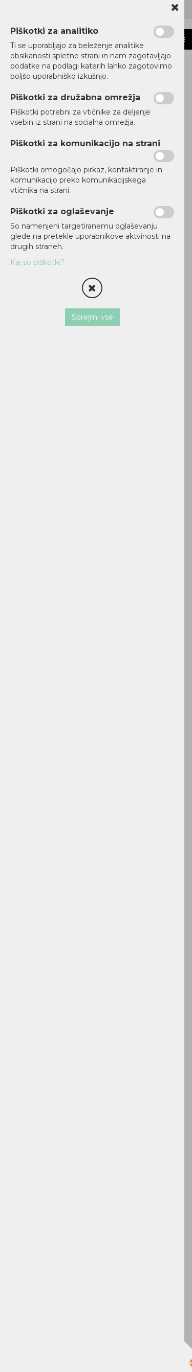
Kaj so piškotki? (37, 262)
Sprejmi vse (92, 317)
